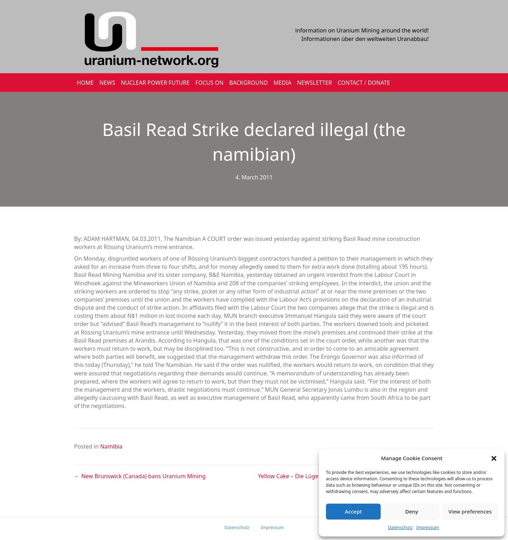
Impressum (427, 527)
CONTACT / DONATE (364, 83)
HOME (85, 83)
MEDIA (282, 83)
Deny (411, 511)
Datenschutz (400, 527)
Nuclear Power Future (155, 83)
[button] (493, 458)
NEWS (107, 83)
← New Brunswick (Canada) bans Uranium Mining (140, 476)
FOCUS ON (209, 83)
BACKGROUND (248, 83)
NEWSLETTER (314, 83)
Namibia (111, 446)
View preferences (470, 511)
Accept (353, 511)
